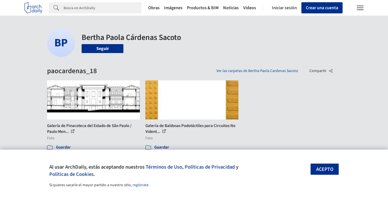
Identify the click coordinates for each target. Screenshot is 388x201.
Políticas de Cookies (71, 174)
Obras (154, 8)
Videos (249, 8)
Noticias (231, 8)
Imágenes (173, 8)
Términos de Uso (164, 167)
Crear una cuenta (322, 8)
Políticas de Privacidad (210, 167)
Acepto (324, 169)
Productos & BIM (203, 8)
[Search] (102, 7)
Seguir (102, 49)
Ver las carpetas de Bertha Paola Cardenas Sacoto (257, 71)
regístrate (140, 185)
